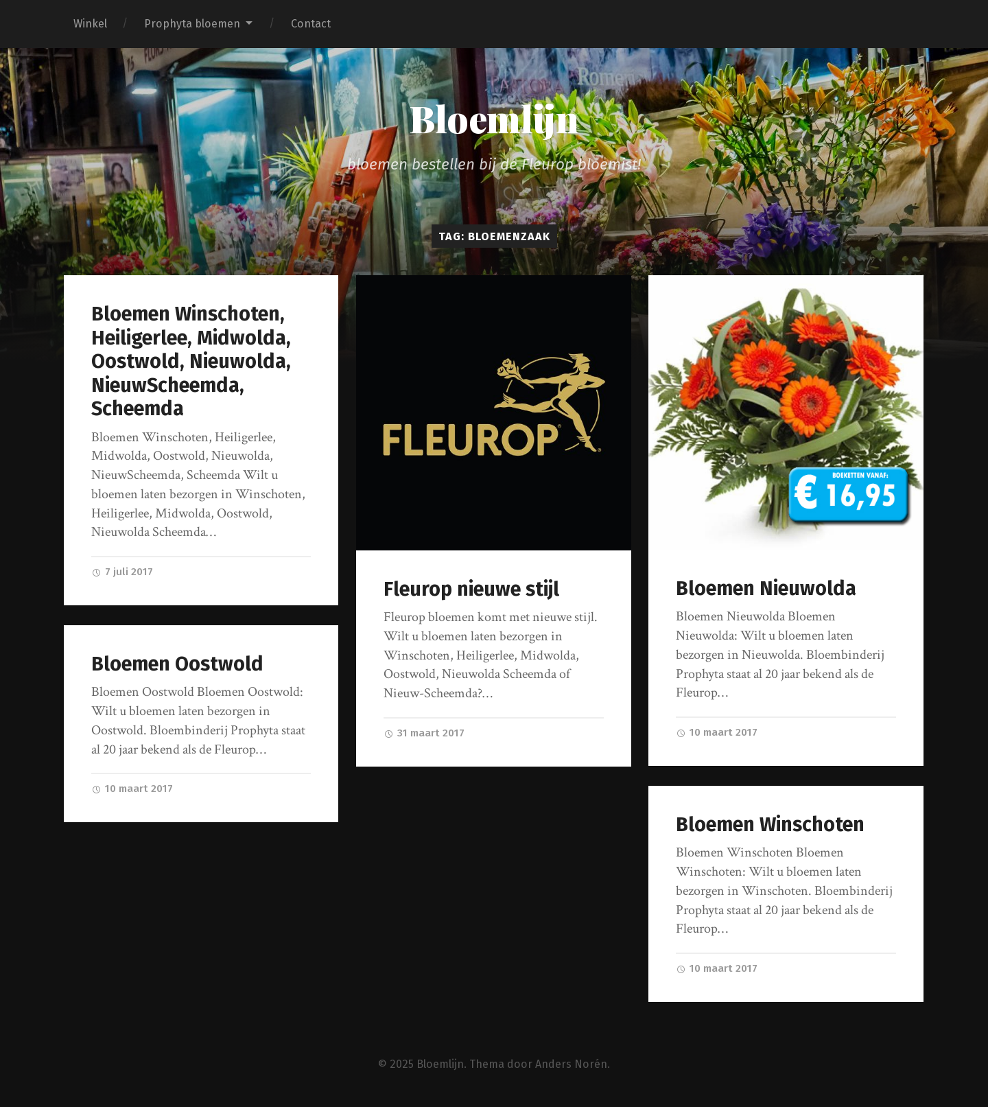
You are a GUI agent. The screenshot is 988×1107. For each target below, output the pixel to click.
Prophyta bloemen (192, 23)
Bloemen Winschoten (770, 825)
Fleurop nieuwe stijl (471, 589)
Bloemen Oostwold (177, 664)
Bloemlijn (494, 118)
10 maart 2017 (716, 732)
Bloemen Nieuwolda (766, 588)
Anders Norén (571, 1064)
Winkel (90, 23)
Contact (311, 23)
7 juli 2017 (122, 572)
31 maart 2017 (424, 733)
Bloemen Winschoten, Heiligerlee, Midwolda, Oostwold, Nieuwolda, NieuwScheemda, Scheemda (191, 361)
